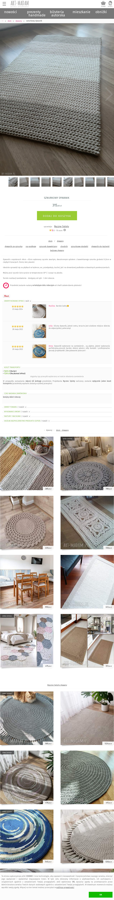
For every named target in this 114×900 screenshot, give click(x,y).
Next (109, 94)
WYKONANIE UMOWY (17, 412)
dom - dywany (62, 430)
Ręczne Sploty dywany (57, 685)
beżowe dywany (57, 250)
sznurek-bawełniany (48, 246)
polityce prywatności (65, 887)
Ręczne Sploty (61, 226)
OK (100, 895)
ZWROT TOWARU (15, 407)
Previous (5, 94)
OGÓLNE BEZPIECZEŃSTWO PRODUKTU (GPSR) (27, 421)
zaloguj (110, 6)
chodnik (64, 246)
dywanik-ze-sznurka (13, 246)
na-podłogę (31, 246)
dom (50, 241)
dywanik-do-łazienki (100, 246)
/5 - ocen (55, 230)
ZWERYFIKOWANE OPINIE (17, 301)
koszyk (103, 6)
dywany (60, 241)
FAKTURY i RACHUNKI (17, 416)
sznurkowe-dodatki (79, 246)
